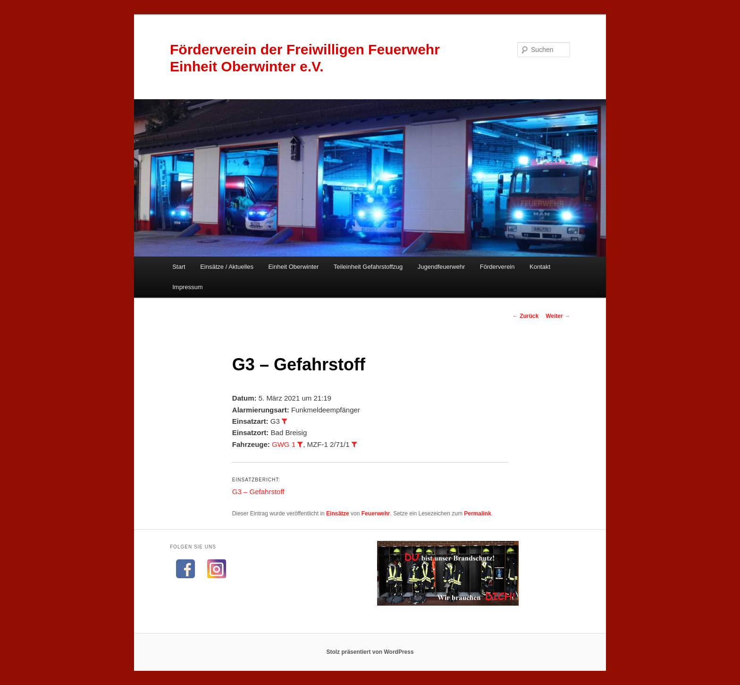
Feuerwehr (376, 513)
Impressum (187, 287)
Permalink (477, 513)
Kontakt (540, 266)
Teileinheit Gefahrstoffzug (368, 266)
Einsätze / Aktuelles (226, 266)
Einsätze (337, 513)
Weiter (558, 316)
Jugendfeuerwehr (441, 266)
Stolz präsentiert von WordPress (369, 652)
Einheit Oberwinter (293, 266)
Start (178, 266)
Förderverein (497, 266)
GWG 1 (283, 444)
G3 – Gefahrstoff (258, 492)
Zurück (525, 316)
